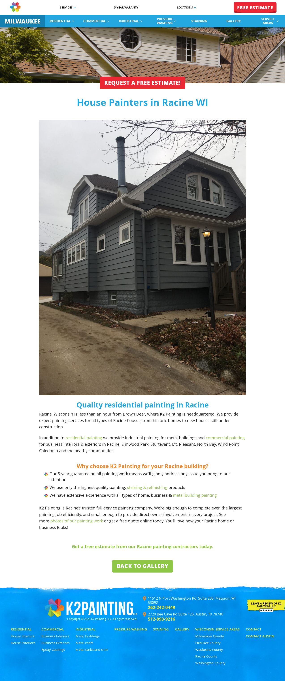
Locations (186, 7)
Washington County (210, 663)
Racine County (206, 656)
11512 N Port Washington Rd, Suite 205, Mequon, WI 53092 (192, 600)
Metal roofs (84, 643)
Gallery (233, 21)
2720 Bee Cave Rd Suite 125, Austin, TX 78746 (185, 614)
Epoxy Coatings (53, 649)
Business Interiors (55, 636)
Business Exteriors (55, 643)
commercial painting (225, 437)
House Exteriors (23, 643)
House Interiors (22, 636)
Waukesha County (209, 649)
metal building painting (195, 495)
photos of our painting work (76, 521)
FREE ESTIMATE (255, 7)
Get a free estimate (93, 546)
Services (68, 7)
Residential (62, 21)
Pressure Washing (166, 21)
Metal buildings (87, 636)
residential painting (84, 437)
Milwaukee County (209, 636)
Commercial (96, 21)
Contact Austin (260, 636)
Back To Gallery (142, 566)
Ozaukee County (208, 643)
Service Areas (270, 21)
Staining (199, 21)
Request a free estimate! (142, 83)
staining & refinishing (147, 487)
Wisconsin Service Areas (217, 629)
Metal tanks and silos (92, 649)
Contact (253, 629)
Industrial (130, 21)
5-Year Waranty (126, 7)
